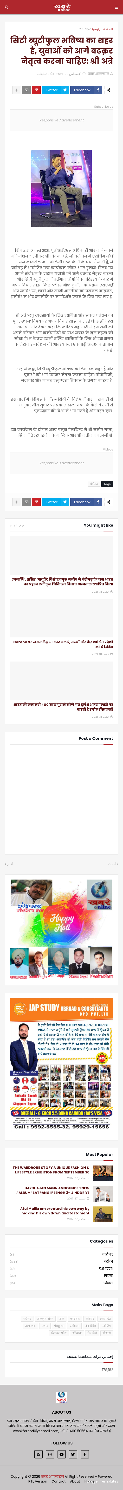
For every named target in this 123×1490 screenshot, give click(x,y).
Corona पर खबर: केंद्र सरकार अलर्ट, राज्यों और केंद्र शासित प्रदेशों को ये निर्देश (63, 644)
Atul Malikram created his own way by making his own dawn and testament (55, 1211)
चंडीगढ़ (84, 29)
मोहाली (61, 1275)
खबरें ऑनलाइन (53, 1476)
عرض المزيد (17, 525)
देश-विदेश (61, 1268)
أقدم (10, 864)
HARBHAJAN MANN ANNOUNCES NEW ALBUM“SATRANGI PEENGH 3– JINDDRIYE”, (53, 1190)
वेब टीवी (92, 1333)
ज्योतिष (106, 1326)
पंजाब (45, 1326)
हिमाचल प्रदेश (58, 1333)
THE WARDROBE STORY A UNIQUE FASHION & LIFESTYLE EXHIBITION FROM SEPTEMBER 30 (51, 1170)
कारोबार (61, 1254)
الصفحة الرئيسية (102, 29)
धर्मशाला (74, 1326)
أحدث (112, 864)
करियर (90, 1319)
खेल (61, 1319)
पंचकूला (59, 1326)
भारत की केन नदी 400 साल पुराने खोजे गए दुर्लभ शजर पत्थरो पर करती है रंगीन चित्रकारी (63, 707)
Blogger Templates (102, 1481)
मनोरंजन (30, 1326)
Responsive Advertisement (61, 120)
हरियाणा (61, 1283)
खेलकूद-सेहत (45, 1319)
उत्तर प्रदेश (105, 1319)
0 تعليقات (43, 74)
